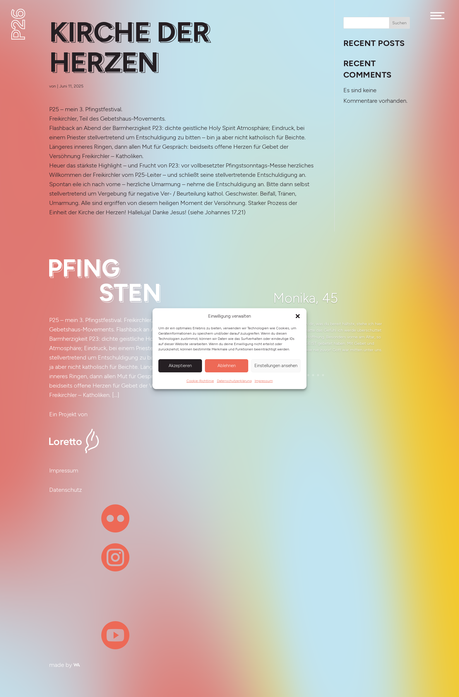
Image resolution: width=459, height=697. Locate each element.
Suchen (399, 22)
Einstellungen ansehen (275, 365)
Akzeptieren (180, 365)
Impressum (264, 381)
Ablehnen (226, 365)
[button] (298, 316)
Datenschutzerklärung (234, 381)
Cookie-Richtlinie (200, 381)
